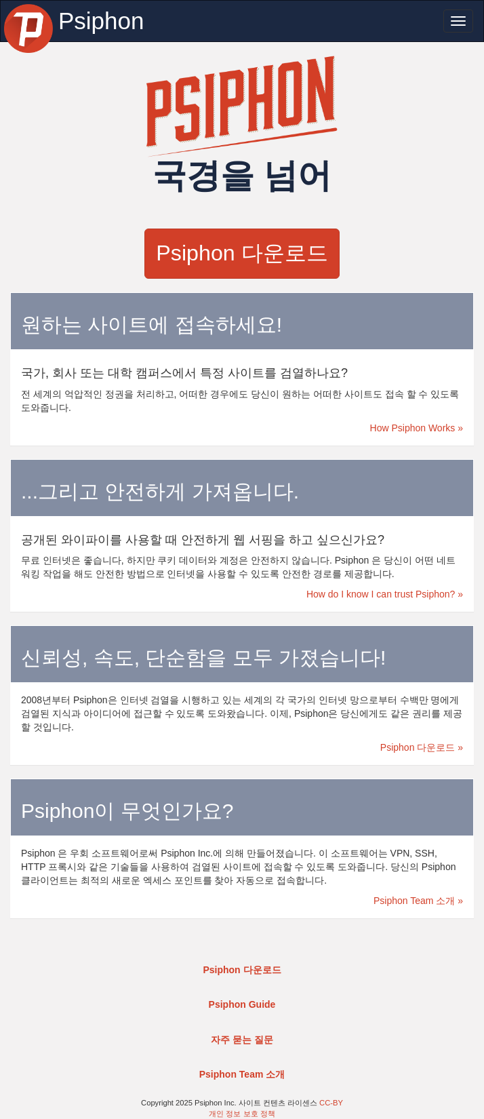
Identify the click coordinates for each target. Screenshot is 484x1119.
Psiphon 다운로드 (241, 253)
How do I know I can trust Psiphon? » (384, 594)
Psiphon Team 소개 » (418, 900)
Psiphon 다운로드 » (421, 747)
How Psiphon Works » (416, 428)
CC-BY (331, 1103)
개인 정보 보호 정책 (242, 1114)
